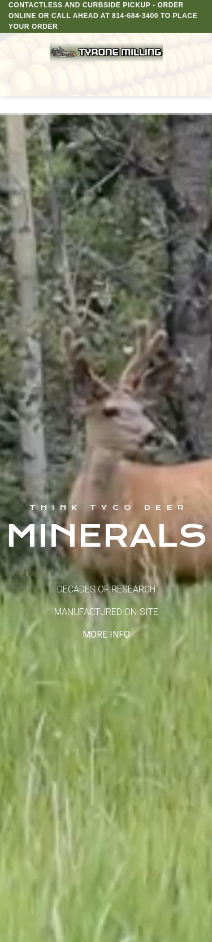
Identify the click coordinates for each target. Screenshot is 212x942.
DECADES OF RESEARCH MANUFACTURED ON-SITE (106, 612)
